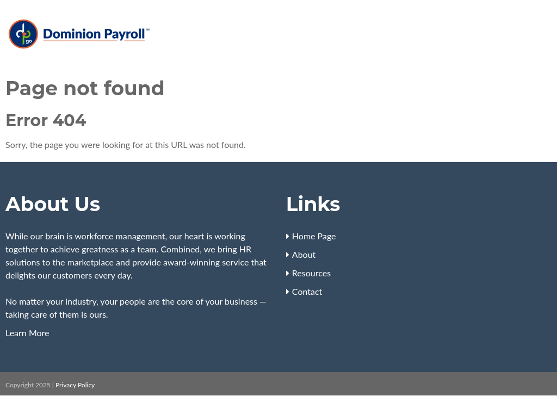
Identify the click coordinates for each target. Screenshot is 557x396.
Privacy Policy (75, 385)
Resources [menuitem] (311, 273)
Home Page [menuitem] (314, 236)
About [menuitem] (304, 254)
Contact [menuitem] (307, 291)
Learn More (27, 332)
